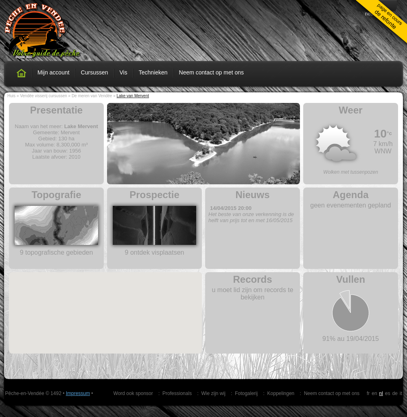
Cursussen (94, 72)
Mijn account (53, 72)
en (374, 393)
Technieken (153, 72)
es (387, 393)
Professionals (177, 393)
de (395, 393)
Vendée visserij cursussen (43, 96)
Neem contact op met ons (211, 72)
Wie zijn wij (213, 393)
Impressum (78, 393)
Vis (123, 72)
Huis (11, 96)
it (401, 393)
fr (368, 393)
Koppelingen (281, 393)
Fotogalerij (246, 393)
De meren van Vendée (92, 96)
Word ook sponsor (133, 393)
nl (381, 393)
